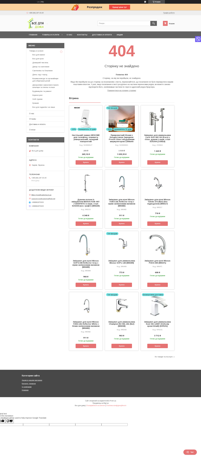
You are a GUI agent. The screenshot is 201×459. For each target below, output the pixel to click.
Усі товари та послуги (164, 357)
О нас (69, 35)
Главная (33, 35)
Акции (120, 35)
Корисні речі (37, 95)
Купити (86, 162)
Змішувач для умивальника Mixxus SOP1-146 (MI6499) (121, 262)
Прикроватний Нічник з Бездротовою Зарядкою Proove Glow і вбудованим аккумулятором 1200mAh (121, 138)
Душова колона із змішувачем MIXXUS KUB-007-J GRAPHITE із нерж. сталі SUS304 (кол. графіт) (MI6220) (86, 202)
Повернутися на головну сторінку (121, 90)
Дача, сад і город (39, 75)
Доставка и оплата (102, 35)
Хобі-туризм (37, 99)
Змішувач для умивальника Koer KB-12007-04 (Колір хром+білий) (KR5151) (157, 324)
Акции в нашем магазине (32, 380)
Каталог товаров (29, 384)
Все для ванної (38, 55)
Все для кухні (38, 59)
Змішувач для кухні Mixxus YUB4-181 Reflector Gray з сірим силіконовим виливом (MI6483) (121, 202)
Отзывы (32, 119)
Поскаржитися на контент (95, 405)
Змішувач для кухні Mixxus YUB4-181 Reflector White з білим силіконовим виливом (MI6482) (86, 325)
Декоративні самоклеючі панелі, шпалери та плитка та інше (45, 86)
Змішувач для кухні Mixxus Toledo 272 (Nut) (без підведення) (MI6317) (157, 201)
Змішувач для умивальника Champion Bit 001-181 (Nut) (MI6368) (121, 324)
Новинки (25, 390)
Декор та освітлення (40, 67)
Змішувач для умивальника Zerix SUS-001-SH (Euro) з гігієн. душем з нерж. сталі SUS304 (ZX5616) (157, 138)
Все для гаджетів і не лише (43, 107)
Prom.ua (113, 401)
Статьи (32, 130)
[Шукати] (153, 23)
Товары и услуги (50, 35)
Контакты (82, 35)
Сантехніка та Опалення (42, 71)
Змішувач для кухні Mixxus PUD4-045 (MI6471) (157, 262)
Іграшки (35, 103)
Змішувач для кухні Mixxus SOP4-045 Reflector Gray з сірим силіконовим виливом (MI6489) (85, 264)
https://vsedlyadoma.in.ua (41, 195)
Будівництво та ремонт (41, 91)
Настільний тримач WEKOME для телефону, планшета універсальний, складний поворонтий (86, 138)
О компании (27, 387)
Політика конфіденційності (116, 405)
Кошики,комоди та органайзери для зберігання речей (45, 80)
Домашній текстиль (40, 63)
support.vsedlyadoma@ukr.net (43, 199)
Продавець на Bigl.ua (101, 403)
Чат (190, 452)
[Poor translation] (9, 421)
